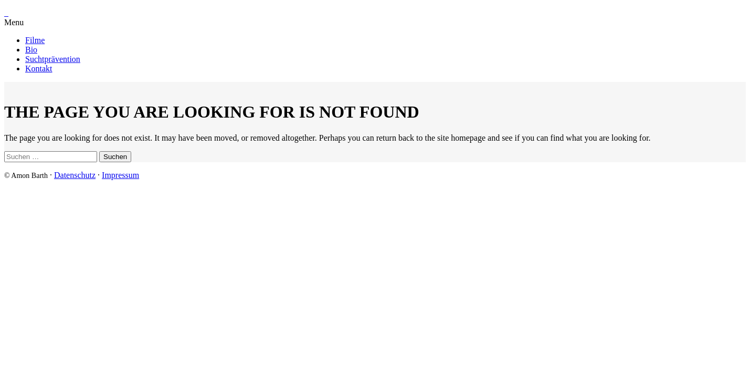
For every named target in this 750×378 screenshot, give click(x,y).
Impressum (120, 175)
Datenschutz (75, 175)
